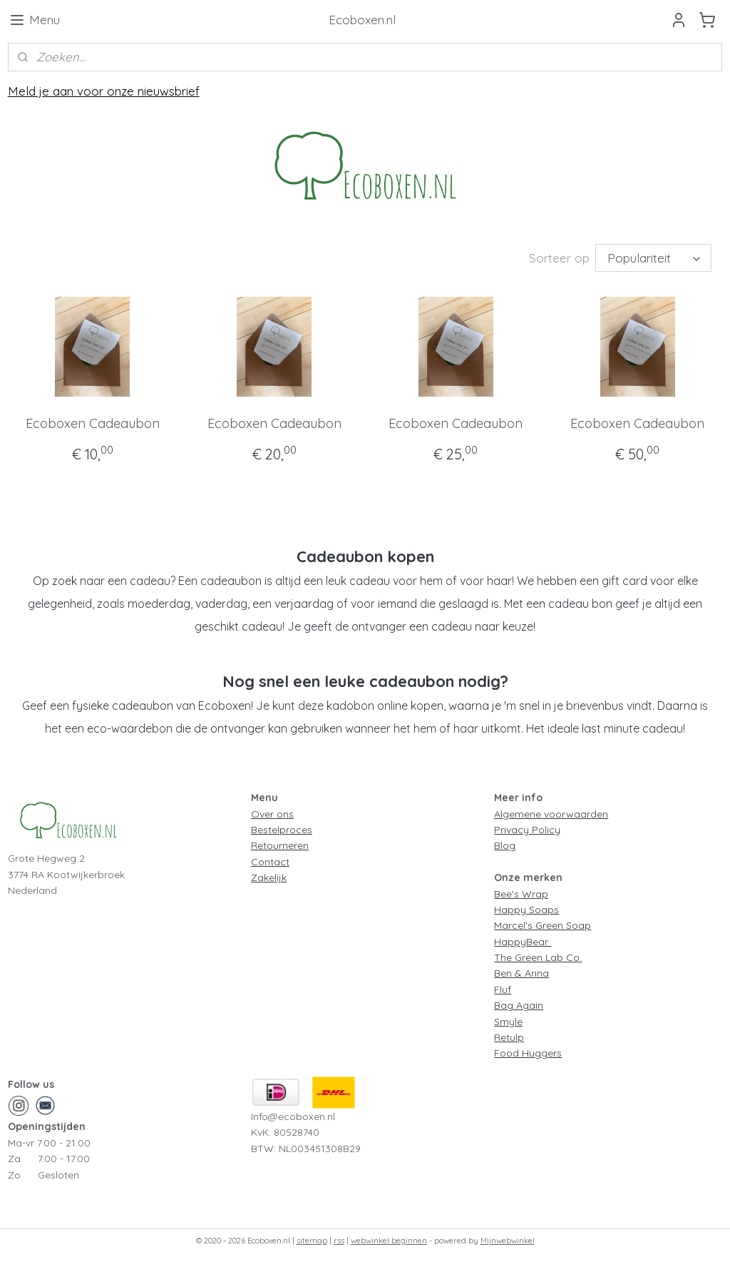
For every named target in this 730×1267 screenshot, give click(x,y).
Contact (270, 861)
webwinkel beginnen (389, 1241)
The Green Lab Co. (538, 957)
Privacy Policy (527, 829)
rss (339, 1241)
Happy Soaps (526, 909)
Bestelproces (281, 829)
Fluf (502, 989)
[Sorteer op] (653, 258)
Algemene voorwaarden (551, 814)
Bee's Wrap (521, 893)
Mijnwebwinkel (507, 1241)
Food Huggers (528, 1053)
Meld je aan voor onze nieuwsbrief (104, 90)
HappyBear (522, 941)
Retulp (509, 1037)
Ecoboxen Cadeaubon (93, 423)
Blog (504, 845)
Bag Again (518, 1005)
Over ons (272, 814)
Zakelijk (269, 877)
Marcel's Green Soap (542, 925)
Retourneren (280, 845)
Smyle (508, 1021)
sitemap (312, 1241)
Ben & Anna (521, 973)
